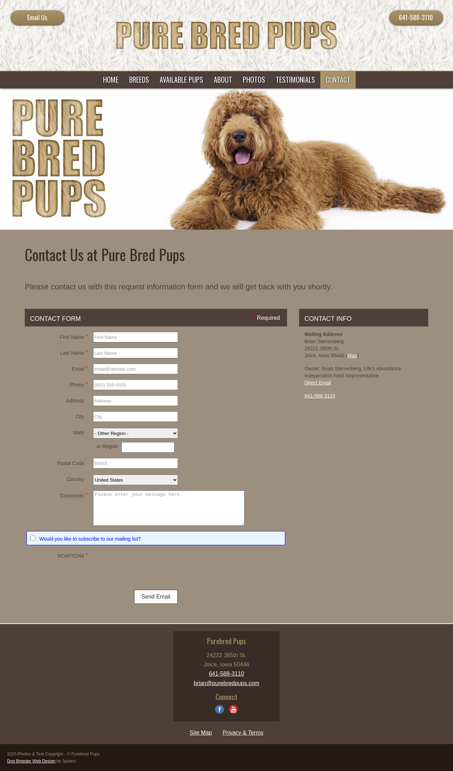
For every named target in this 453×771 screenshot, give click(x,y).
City (80, 416)
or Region (107, 446)
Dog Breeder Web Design (31, 761)
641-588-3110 (416, 17)
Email (80, 368)
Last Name (74, 352)
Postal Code (70, 463)
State (78, 432)
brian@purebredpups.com (226, 683)
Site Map (201, 733)
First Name (73, 336)
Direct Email (317, 383)
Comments (74, 495)
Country (75, 479)
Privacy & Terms (243, 733)
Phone (78, 384)
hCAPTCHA (73, 555)
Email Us (37, 17)
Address (75, 401)
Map (352, 355)
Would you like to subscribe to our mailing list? (90, 539)
